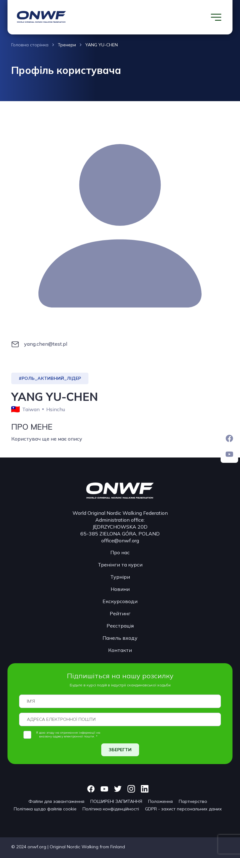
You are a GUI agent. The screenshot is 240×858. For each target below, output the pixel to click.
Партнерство (193, 801)
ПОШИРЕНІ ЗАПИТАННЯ (116, 801)
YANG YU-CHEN (101, 45)
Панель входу (120, 638)
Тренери (67, 45)
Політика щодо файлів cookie (45, 809)
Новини (120, 589)
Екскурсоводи (120, 601)
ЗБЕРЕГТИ (120, 749)
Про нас (120, 552)
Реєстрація (120, 626)
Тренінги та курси (120, 564)
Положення (160, 801)
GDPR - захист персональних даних (183, 809)
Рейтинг (120, 613)
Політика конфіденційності (110, 809)
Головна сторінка (29, 45)
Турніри (120, 577)
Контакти (120, 650)
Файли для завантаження (56, 801)
